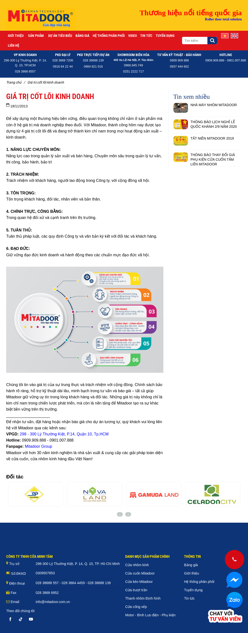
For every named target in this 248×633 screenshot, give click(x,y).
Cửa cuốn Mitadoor (140, 573)
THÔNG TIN (192, 556)
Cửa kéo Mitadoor (139, 582)
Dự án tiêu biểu (60, 36)
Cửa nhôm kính (137, 565)
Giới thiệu (16, 36)
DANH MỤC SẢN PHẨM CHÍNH (147, 556)
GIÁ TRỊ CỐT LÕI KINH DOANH (45, 82)
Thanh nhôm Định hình (142, 598)
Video (132, 36)
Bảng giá (82, 36)
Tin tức (146, 36)
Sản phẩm (36, 36)
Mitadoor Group (38, 446)
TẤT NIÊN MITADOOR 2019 (212, 138)
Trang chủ (13, 82)
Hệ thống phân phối (109, 36)
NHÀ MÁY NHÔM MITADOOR (213, 105)
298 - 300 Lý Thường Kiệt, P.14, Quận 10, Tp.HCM (64, 434)
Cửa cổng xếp (136, 607)
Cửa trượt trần (136, 590)
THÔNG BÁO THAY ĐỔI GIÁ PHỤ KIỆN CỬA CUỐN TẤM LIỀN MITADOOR (212, 159)
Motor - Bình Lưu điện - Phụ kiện (150, 615)
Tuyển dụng (165, 36)
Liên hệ (13, 45)
